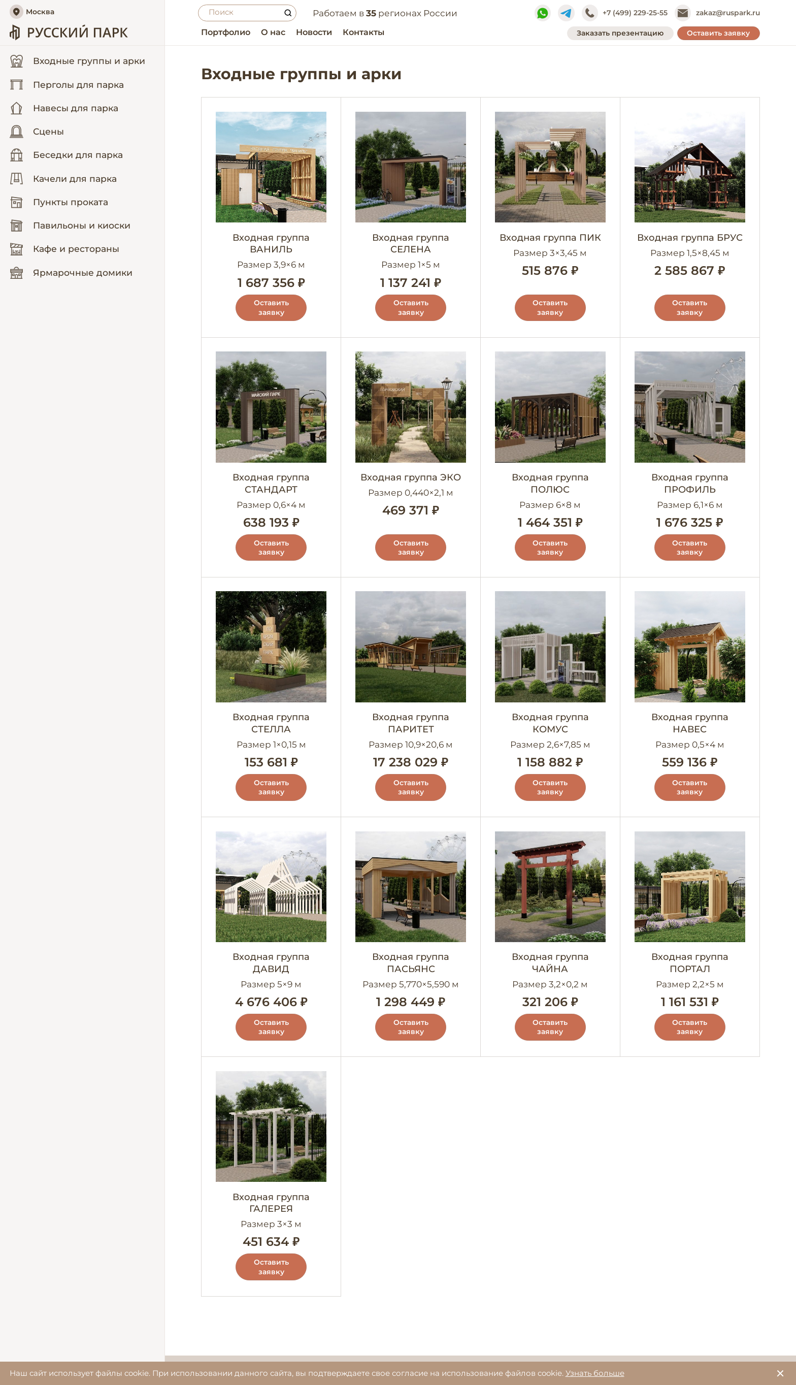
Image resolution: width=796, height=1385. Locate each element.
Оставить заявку (718, 33)
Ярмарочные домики (71, 285)
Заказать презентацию (620, 33)
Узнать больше (595, 1373)
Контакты (359, 32)
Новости (309, 32)
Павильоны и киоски (70, 238)
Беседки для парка (66, 167)
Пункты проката (59, 214)
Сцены (37, 144)
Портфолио (221, 32)
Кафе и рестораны (64, 261)
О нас (268, 32)
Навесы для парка (64, 120)
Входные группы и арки (65, 67)
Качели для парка (63, 191)
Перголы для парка (67, 97)
